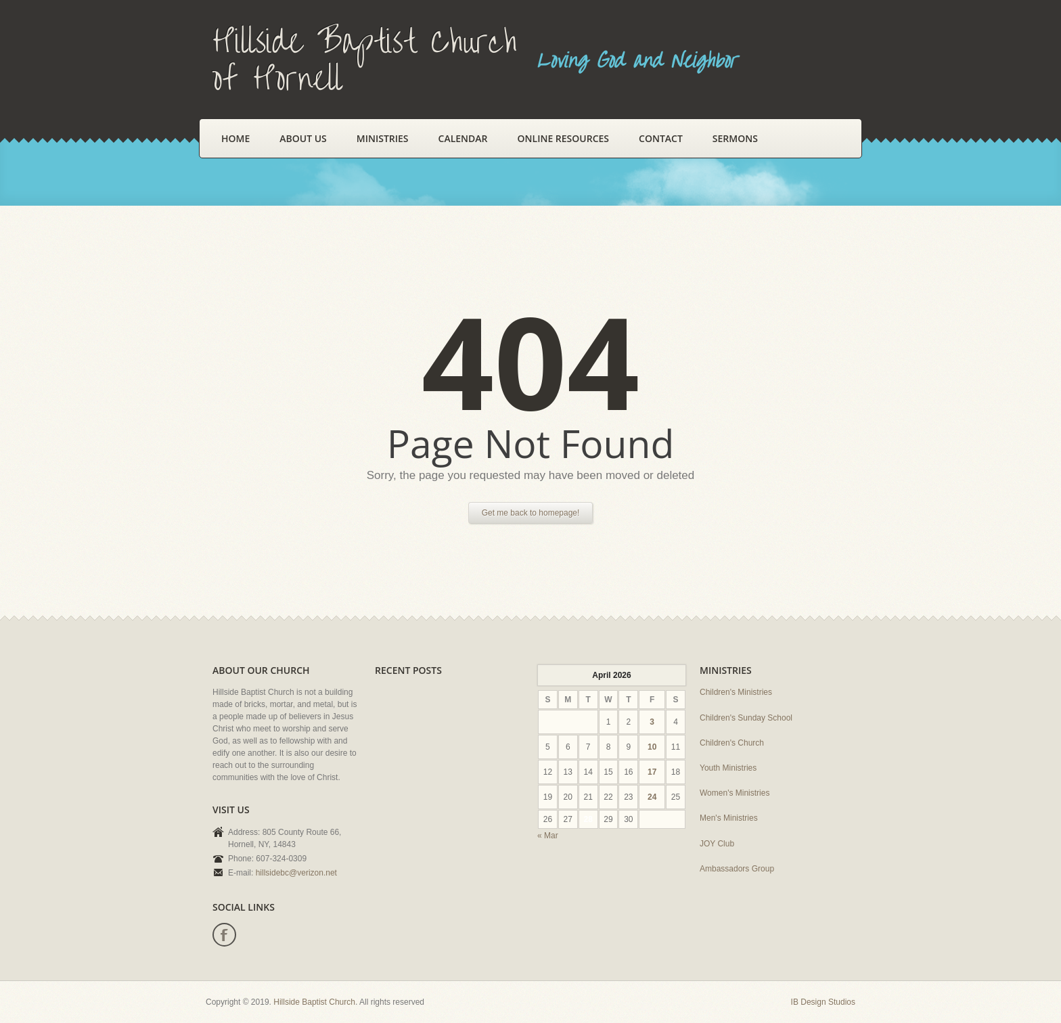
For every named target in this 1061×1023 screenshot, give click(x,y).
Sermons (735, 138)
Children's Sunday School (746, 718)
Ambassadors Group (737, 868)
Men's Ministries (729, 818)
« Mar (547, 835)
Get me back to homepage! (531, 513)
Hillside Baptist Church (314, 1002)
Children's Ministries (736, 692)
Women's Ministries (734, 793)
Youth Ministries (728, 768)
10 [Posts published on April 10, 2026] (652, 747)
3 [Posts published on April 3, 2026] (652, 722)
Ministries (383, 138)
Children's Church (732, 743)
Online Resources (563, 138)
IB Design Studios (823, 1002)
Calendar (463, 138)
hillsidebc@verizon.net (296, 873)
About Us (303, 138)
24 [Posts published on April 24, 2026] (652, 797)
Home (235, 138)
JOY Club (717, 843)
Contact (661, 138)
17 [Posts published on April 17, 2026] (652, 772)
